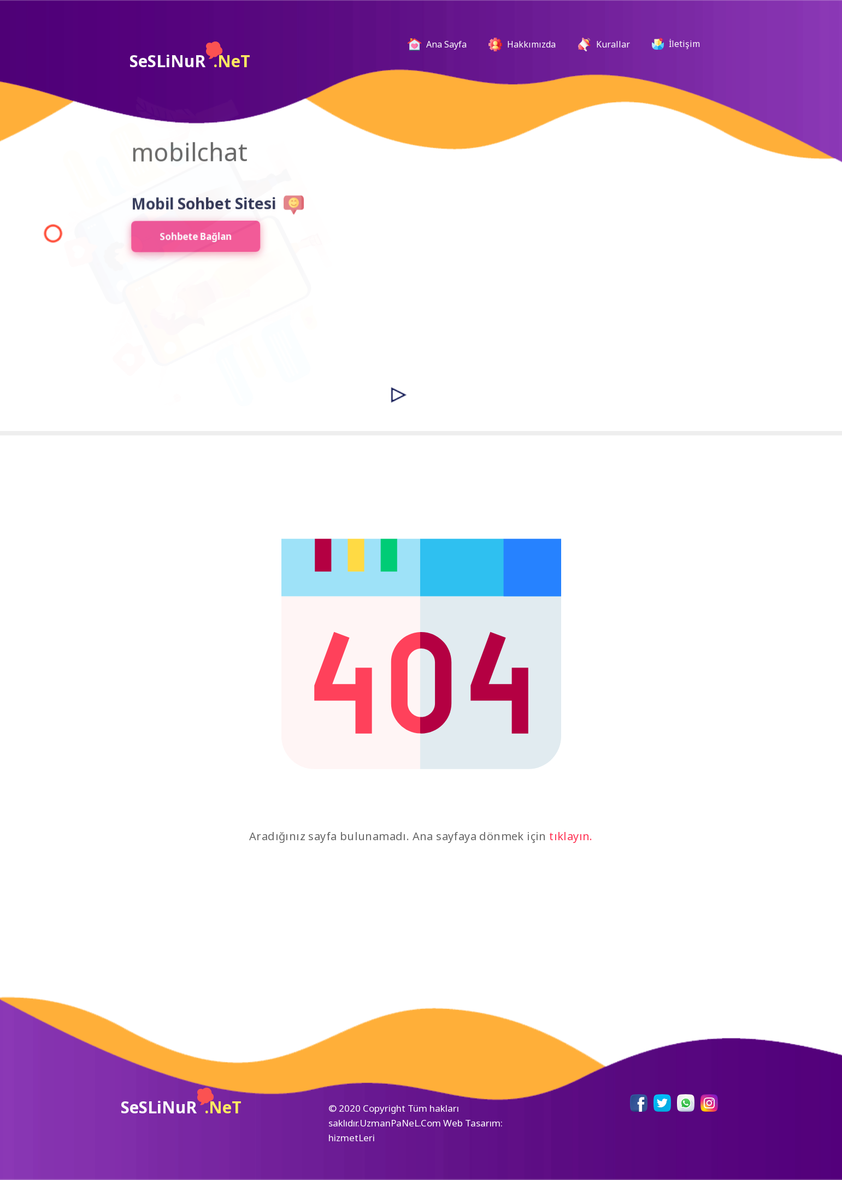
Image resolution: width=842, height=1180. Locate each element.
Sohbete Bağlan (184, 240)
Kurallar (604, 44)
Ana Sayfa (441, 44)
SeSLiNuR (189, 57)
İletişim (676, 44)
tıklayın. (571, 836)
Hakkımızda (522, 44)
